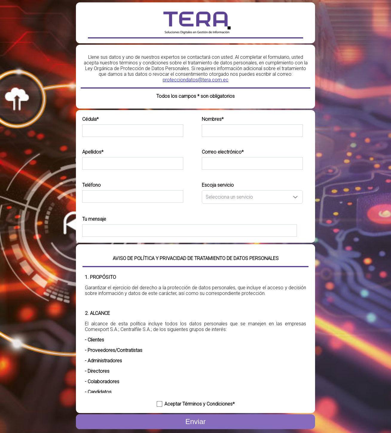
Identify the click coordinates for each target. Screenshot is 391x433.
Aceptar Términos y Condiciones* (199, 404)
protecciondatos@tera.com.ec (195, 80)
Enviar (195, 421)
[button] (295, 197)
